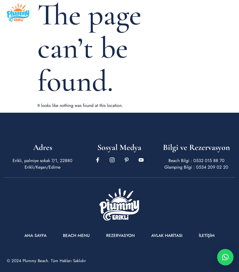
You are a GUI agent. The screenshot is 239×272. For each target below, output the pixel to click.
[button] (225, 257)
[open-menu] (231, 12)
